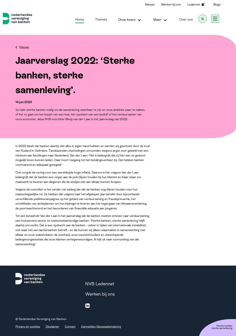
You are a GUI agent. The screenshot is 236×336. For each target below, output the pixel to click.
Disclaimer (52, 326)
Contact (70, 326)
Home (79, 19)
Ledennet (196, 4)
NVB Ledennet (99, 283)
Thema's (101, 19)
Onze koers (130, 20)
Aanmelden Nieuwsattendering (101, 326)
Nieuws (150, 4)
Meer (160, 20)
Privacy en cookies (27, 326)
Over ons (186, 19)
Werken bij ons (171, 4)
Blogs (217, 4)
